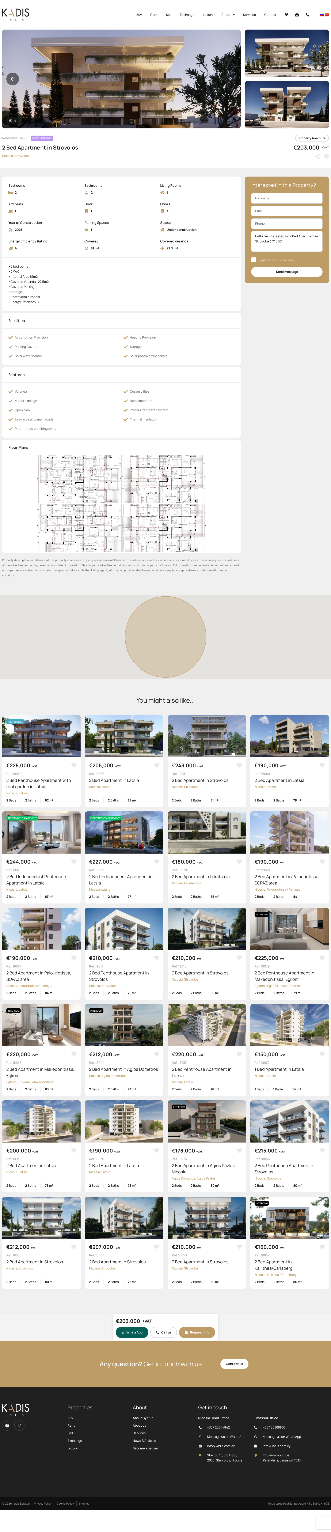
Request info (197, 1332)
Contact (270, 14)
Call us (163, 1332)
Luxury (208, 14)
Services (249, 14)
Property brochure (312, 138)
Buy (139, 14)
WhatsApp (132, 1332)
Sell (168, 14)
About (228, 15)
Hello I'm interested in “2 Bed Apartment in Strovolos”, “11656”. (287, 241)
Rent (153, 14)
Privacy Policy (285, 260)
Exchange (187, 14)
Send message (287, 271)
